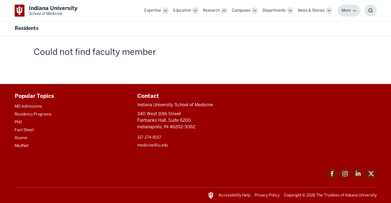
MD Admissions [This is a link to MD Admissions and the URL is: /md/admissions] (28, 106)
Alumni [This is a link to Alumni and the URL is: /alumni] (21, 137)
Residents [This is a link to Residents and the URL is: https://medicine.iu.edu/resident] (27, 28)
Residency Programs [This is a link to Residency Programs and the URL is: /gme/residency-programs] (33, 114)
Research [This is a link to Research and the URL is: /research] (211, 10)
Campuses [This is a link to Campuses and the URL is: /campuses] (241, 10)
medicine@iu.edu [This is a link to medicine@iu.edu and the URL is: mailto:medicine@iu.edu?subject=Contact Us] (152, 145)
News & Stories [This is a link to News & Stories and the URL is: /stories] (311, 10)
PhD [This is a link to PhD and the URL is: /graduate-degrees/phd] (18, 122)
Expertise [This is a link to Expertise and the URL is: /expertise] (152, 10)
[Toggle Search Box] (371, 11)
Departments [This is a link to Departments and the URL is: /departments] (274, 10)
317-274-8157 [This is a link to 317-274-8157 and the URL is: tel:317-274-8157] (149, 137)
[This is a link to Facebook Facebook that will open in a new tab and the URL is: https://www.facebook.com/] (332, 177)
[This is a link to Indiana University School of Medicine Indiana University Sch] (46, 10)
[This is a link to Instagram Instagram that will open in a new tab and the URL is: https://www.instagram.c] (345, 177)
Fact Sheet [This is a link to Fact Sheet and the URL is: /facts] (24, 129)
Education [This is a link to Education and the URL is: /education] (182, 10)
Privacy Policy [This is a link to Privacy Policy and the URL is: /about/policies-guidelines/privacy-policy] (267, 195)
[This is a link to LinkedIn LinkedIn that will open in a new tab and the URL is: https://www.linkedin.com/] (358, 177)
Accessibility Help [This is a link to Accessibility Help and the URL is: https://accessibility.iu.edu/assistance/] (234, 195)
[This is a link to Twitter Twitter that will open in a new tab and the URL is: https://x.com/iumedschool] (371, 177)
